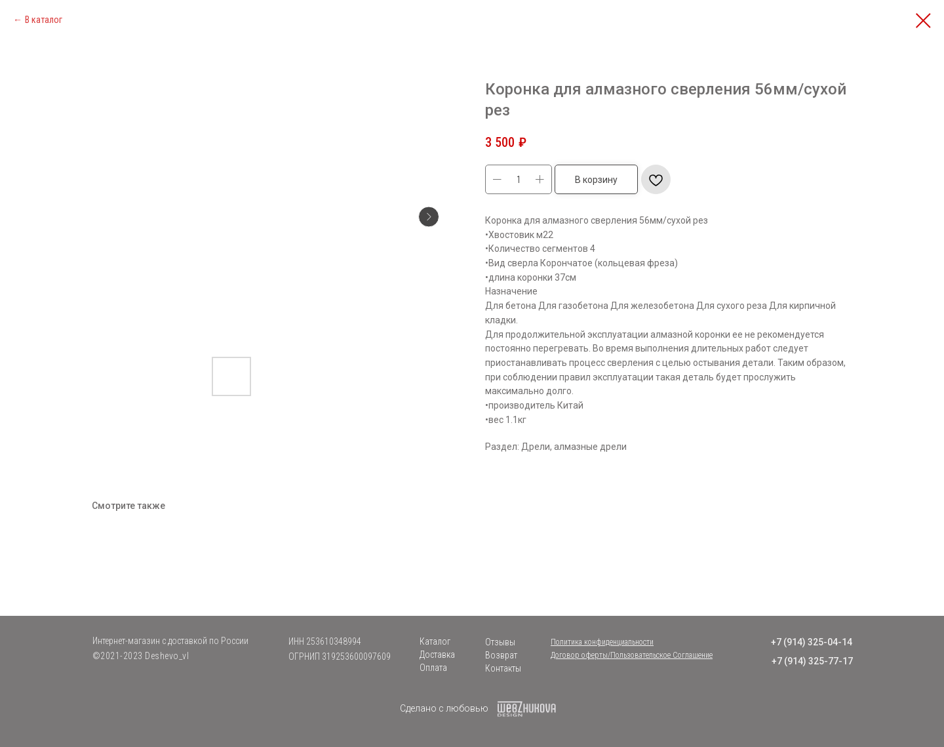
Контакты (503, 668)
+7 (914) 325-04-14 (811, 642)
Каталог (435, 641)
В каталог (43, 19)
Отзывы (500, 642)
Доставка (437, 654)
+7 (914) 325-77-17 (812, 661)
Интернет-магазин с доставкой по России (170, 641)
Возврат (501, 655)
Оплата (433, 667)
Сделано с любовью (444, 708)
